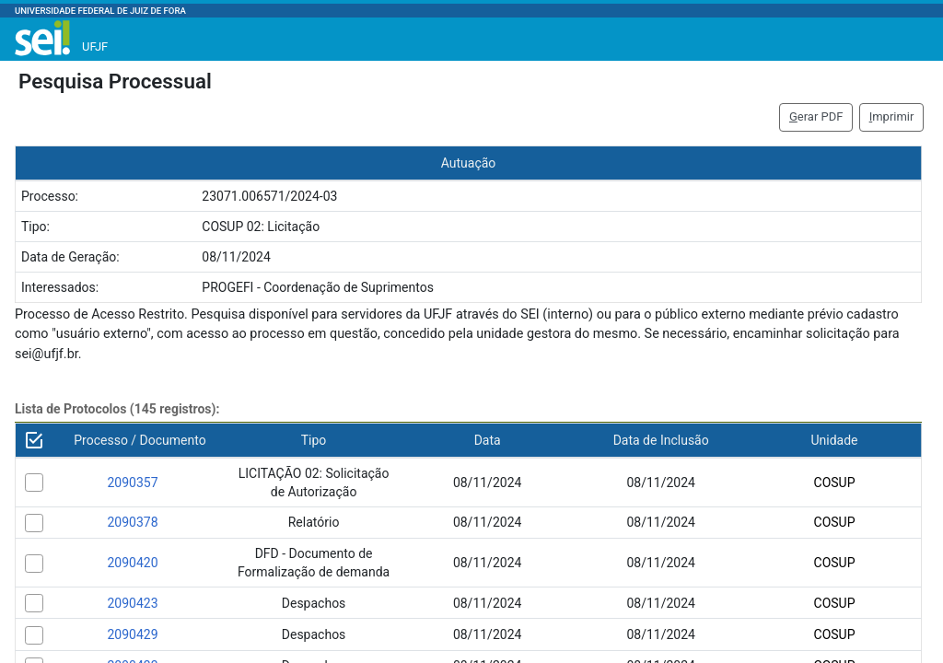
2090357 (132, 482)
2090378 (132, 522)
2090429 (132, 634)
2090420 (132, 562)
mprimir (891, 116)
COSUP (835, 482)
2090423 (132, 603)
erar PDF (816, 116)
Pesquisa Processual (115, 81)
